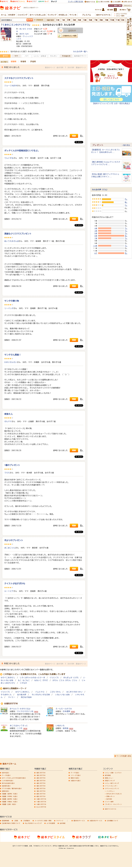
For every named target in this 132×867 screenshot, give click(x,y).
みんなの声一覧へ (80, 51)
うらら (7, 473)
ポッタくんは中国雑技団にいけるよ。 (22, 150)
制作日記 (109, 799)
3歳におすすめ (40, 780)
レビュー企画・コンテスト (113, 772)
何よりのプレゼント (13, 540)
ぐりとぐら (54, 678)
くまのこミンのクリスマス (15, 25)
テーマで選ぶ (75, 772)
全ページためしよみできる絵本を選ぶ (14, 778)
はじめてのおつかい (74, 692)
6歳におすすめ (40, 788)
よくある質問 (51, 823)
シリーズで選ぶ (75, 775)
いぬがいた (60, 726)
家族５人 (8, 414)
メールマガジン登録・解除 (43, 820)
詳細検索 (39, 20)
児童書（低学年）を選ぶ (9, 793)
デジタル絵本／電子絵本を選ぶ (12, 788)
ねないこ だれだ (41, 680)
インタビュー (110, 791)
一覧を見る (126, 145)
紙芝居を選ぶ (6, 786)
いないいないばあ (62, 695)
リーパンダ (8, 308)
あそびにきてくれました (114, 793)
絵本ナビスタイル (110, 809)
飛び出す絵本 (26, 697)
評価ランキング (110, 780)
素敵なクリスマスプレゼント (17, 234)
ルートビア (8, 591)
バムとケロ (39, 692)
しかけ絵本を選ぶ (7, 780)
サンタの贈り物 (11, 301)
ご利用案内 (26, 820)
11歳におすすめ (41, 801)
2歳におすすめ (40, 778)
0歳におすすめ (40, 772)
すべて (5, 56)
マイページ (59, 820)
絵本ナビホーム (9, 764)
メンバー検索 (109, 801)
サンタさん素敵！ (12, 355)
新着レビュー (109, 778)
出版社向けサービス (96, 820)
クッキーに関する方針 (75, 1)
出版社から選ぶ (75, 780)
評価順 (33, 61)
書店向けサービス (79, 820)
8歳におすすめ (40, 793)
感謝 (74, 136)
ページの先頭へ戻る (123, 756)
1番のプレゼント (12, 465)
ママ (16, 56)
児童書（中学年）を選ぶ (9, 796)
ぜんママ (8, 421)
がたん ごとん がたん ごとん (65, 680)
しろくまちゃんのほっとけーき (32, 678)
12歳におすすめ (41, 804)
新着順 (23, 61)
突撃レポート (110, 796)
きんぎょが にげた (71, 678)
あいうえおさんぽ (11, 241)
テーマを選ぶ (6, 775)
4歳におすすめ (40, 783)
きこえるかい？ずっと (19, 726)
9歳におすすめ (40, 796)
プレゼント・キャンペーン (113, 804)
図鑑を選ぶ (5, 791)
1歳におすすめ (40, 775)
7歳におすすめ (40, 791)
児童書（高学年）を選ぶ (9, 799)
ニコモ (19, 728)
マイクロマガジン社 (25, 711)
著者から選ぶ (75, 778)
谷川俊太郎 (21, 695)
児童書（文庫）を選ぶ (9, 804)
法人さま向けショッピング (33, 823)
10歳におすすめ (41, 799)
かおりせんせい (10, 362)
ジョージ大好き (10, 86)
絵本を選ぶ (5, 772)
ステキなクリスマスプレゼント (18, 78)
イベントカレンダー (111, 786)
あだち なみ (24, 34)
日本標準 (66, 711)
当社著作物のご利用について (11, 823)
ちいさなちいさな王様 (41, 695)
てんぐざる (8, 158)
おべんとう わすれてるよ (20, 709)
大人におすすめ (41, 807)
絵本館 (65, 728)
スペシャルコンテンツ (112, 788)
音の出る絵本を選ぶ (8, 783)
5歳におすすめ (40, 786)
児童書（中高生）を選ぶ (9, 801)
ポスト (79, 142)
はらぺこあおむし (8, 678)
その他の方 (66, 56)
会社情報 (62, 823)
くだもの (23, 683)
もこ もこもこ (24, 680)
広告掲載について (112, 820)
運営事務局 (5, 820)
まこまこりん (9, 548)
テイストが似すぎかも (14, 583)
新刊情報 (108, 775)
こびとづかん (55, 692)
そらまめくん (6, 695)
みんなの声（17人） (100, 190)
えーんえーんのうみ (64, 709)
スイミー (11, 697)
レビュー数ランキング (112, 783)
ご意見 (16, 820)
